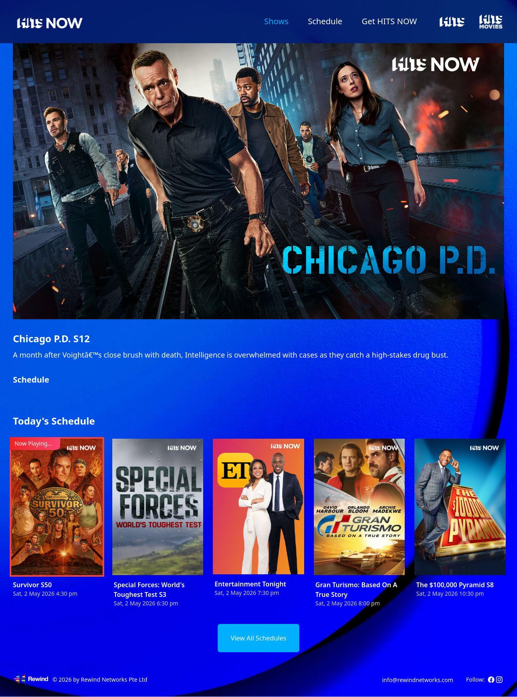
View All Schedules (258, 638)
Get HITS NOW (389, 21)
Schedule (325, 21)
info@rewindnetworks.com (417, 680)
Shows (276, 21)
